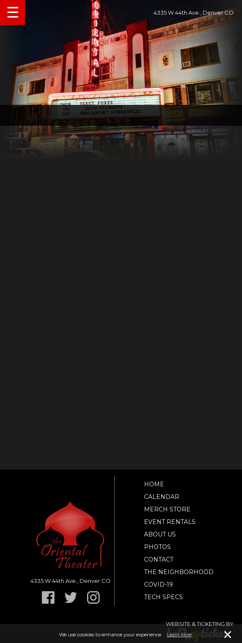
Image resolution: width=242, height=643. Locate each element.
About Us (160, 534)
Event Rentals (170, 522)
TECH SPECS (163, 597)
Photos (157, 547)
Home (154, 484)
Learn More (179, 635)
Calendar (161, 497)
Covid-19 (158, 584)
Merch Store (167, 509)
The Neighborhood (179, 572)
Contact (158, 559)
